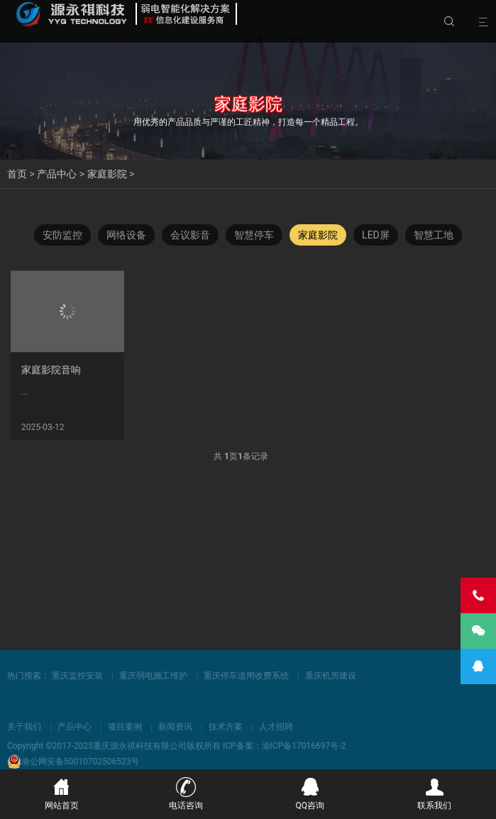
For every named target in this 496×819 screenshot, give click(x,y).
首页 (17, 174)
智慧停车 (254, 235)
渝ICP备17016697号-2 (304, 746)
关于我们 (24, 727)
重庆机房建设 (330, 676)
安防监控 (62, 235)
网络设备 (126, 235)
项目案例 (125, 727)
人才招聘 (276, 727)
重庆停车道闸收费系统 (246, 676)
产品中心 (57, 174)
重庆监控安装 (77, 676)
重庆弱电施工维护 (153, 676)
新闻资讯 (175, 727)
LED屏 (376, 235)
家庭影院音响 (51, 375)
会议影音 (190, 235)
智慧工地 (433, 235)
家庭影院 (107, 174)
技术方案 (226, 727)
